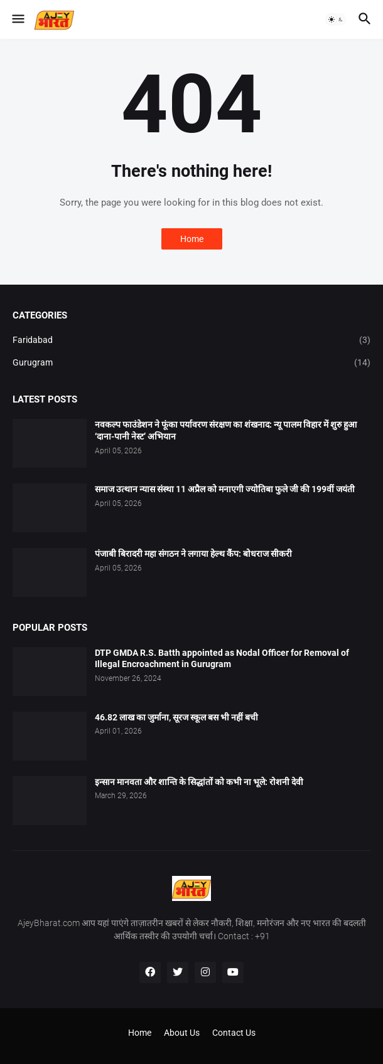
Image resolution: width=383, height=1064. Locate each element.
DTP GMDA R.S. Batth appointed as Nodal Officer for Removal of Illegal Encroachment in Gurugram (222, 659)
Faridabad (191, 340)
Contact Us (234, 1033)
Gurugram (191, 363)
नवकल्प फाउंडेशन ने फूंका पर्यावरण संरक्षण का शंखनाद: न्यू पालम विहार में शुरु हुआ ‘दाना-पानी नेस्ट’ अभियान (226, 430)
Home (191, 239)
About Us (182, 1033)
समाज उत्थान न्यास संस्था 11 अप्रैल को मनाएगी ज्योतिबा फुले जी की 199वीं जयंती (225, 489)
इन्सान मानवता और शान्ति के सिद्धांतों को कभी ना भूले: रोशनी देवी (199, 782)
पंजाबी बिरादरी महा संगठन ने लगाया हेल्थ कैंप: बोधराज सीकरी (193, 554)
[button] (17, 19)
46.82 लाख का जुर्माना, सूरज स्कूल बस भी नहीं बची (176, 717)
